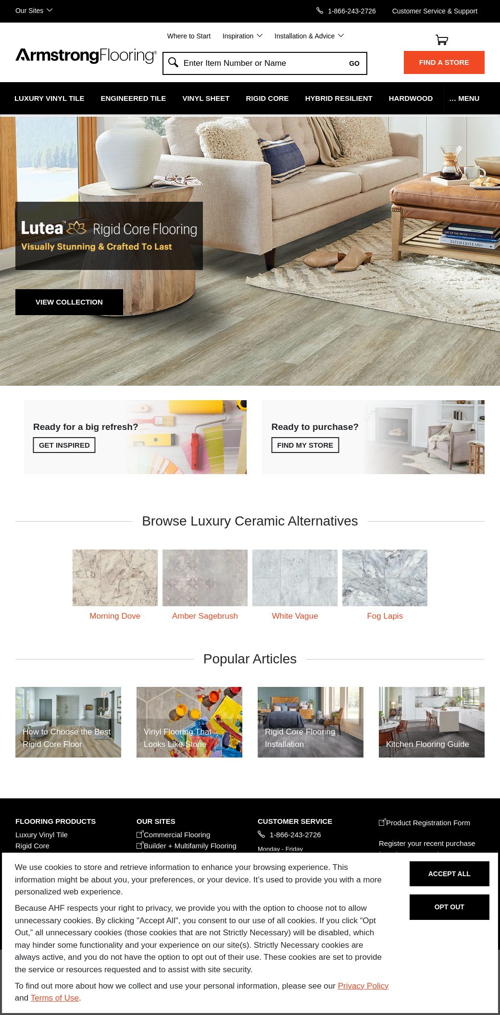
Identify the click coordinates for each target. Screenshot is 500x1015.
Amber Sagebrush (205, 616)
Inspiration (238, 36)
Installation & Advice (305, 36)
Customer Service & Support (434, 10)
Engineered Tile (133, 98)
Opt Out (449, 907)
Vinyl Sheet (205, 98)
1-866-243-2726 (352, 10)
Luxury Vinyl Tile (49, 98)
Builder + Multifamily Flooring (187, 846)
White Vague (295, 616)
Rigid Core (267, 98)
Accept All (449, 874)
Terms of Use (55, 998)
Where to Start (189, 36)
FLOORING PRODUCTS (55, 821)
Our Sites (29, 10)
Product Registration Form (424, 823)
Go (354, 63)
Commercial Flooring (173, 835)
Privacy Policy (363, 986)
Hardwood (411, 98)
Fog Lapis (385, 616)
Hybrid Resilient (339, 98)
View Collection (69, 302)
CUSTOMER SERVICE (295, 821)
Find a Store (444, 62)
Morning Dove (114, 616)
